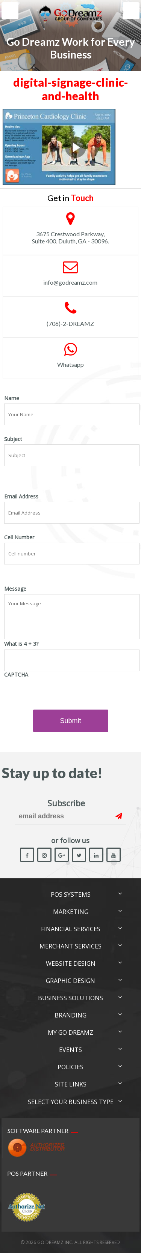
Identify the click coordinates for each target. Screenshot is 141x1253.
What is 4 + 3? (21, 644)
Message (15, 588)
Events (70, 1050)
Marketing (70, 912)
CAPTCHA (16, 674)
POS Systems (71, 894)
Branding (70, 1015)
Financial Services (70, 929)
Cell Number (19, 537)
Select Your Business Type (71, 1102)
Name (11, 398)
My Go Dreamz (70, 1032)
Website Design (71, 963)
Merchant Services (70, 946)
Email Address (21, 496)
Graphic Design (70, 981)
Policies (70, 1067)
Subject (13, 439)
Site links (70, 1084)
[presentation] (61, 694)
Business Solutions (70, 998)
